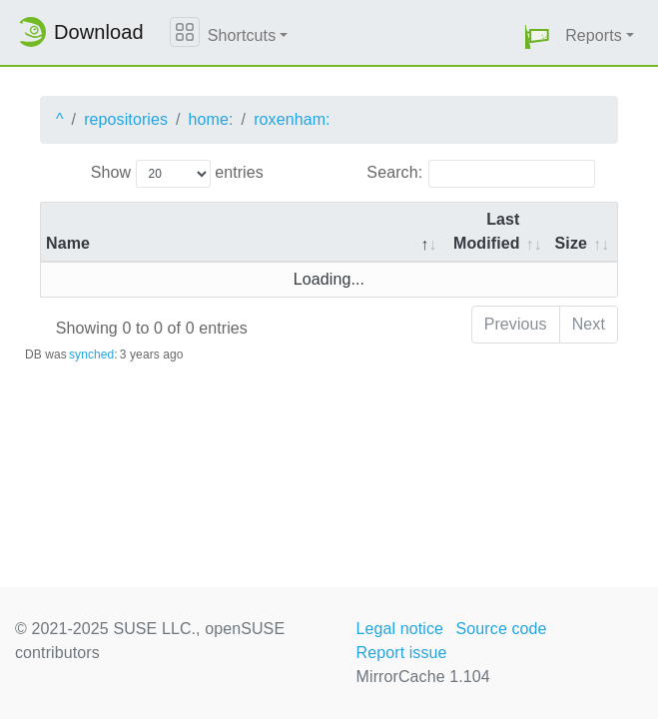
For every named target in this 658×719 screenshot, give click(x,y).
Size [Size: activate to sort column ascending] (571, 243)
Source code (501, 628)
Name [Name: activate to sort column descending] (68, 243)
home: (211, 119)
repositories (126, 119)
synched (91, 354)
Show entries (177, 174)
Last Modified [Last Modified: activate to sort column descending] (486, 231)
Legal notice (400, 628)
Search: (480, 174)
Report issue (401, 652)
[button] (537, 36)
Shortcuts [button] (242, 35)
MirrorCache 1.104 (423, 676)
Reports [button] (593, 35)
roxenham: (292, 119)
